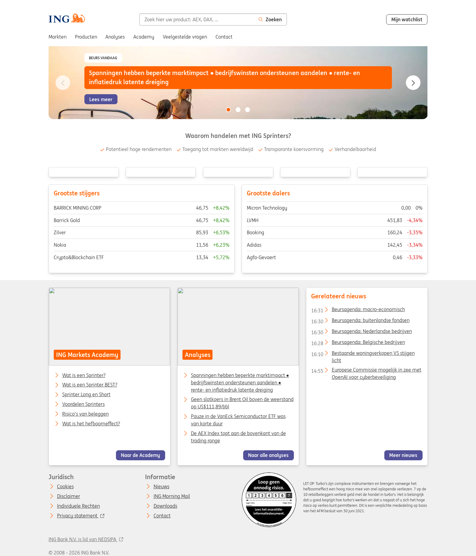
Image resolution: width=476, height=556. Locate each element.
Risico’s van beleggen (85, 414)
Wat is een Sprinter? (83, 375)
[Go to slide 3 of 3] (247, 109)
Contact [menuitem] (224, 37)
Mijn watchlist (407, 19)
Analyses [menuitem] (115, 37)
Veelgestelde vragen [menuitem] (185, 37)
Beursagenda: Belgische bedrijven (358, 343)
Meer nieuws (403, 455)
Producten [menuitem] (86, 37)
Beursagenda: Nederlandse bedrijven (361, 332)
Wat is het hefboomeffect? (91, 424)
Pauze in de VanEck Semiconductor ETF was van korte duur (238, 420)
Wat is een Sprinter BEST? (89, 385)
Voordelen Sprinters (83, 404)
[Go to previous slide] (63, 82)
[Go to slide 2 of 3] (238, 109)
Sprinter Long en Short (86, 394)
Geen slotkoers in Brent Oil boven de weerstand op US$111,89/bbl (242, 403)
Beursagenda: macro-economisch (358, 310)
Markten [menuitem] (57, 37)
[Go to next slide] (413, 82)
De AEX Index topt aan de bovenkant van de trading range (238, 437)
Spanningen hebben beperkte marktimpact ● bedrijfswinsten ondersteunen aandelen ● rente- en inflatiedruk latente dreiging (240, 382)
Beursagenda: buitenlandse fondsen (360, 321)
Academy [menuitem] (143, 37)
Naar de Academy (140, 455)
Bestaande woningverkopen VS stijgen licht (362, 354)
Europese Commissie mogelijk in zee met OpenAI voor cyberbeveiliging (366, 371)
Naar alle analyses (268, 455)
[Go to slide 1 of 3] (228, 109)
